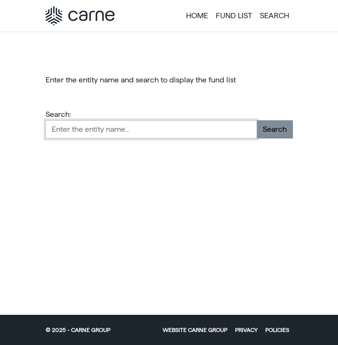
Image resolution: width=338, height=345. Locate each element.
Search (274, 16)
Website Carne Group (195, 330)
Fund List (234, 16)
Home (197, 16)
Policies (277, 330)
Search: (58, 114)
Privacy (246, 330)
